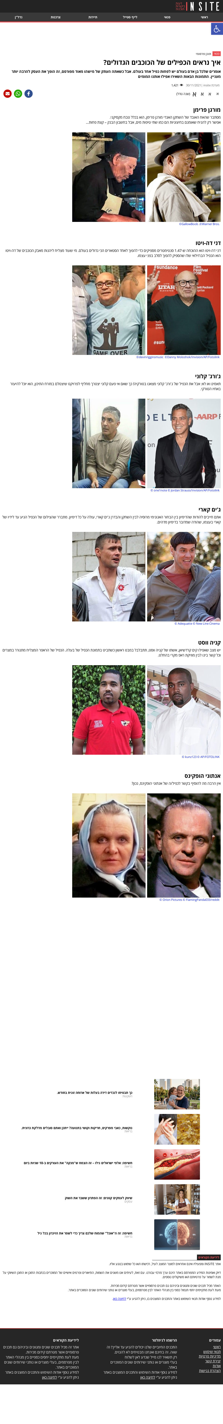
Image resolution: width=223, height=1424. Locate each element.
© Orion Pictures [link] (170, 900)
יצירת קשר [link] (213, 1361)
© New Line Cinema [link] (206, 623)
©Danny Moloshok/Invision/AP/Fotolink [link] (192, 357)
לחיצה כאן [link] (119, 1298)
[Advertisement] (111, 37)
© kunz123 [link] (189, 757)
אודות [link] (217, 1365)
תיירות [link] (92, 17)
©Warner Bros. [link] (209, 224)
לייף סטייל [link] (130, 17)
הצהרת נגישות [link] (210, 1370)
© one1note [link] (159, 490)
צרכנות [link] (56, 17)
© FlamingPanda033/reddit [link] (201, 900)
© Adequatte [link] (183, 623)
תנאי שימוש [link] (212, 1351)
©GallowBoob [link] (188, 224)
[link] (217, 29)
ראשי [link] (204, 17)
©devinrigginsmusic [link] (150, 357)
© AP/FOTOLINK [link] (208, 757)
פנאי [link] (167, 17)
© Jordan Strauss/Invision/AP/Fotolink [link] (194, 490)
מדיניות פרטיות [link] (210, 1356)
